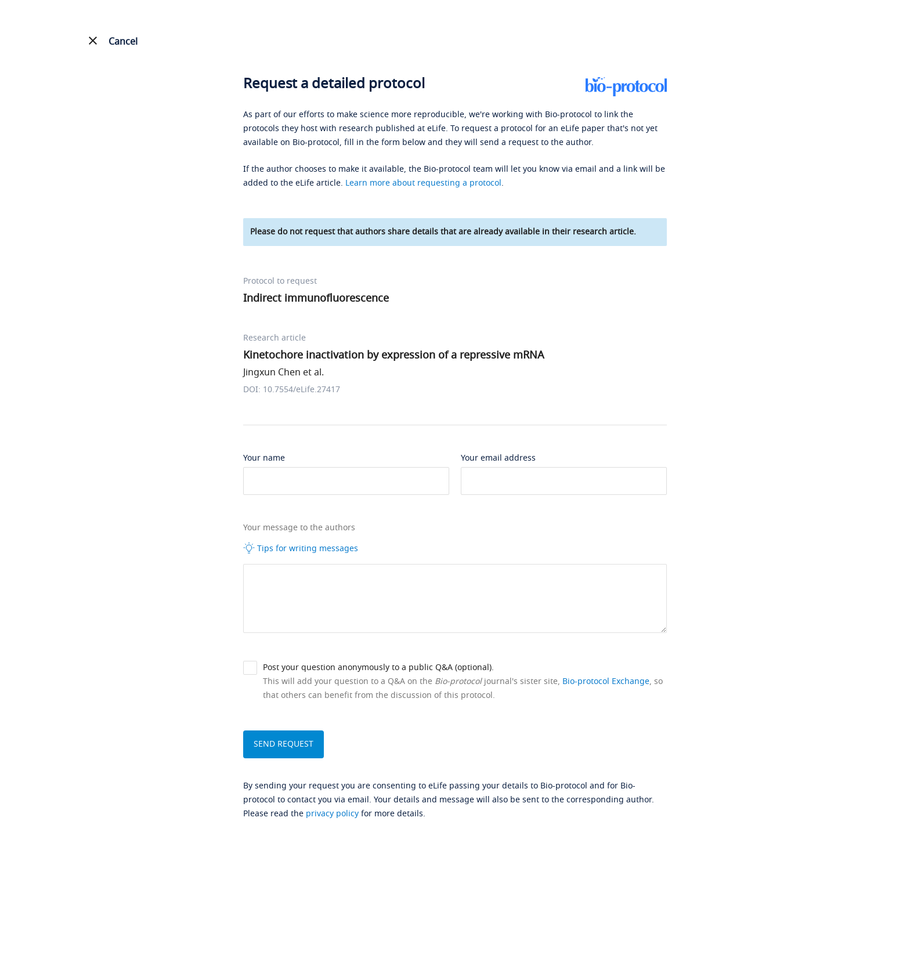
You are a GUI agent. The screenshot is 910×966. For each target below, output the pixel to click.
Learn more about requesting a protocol (423, 183)
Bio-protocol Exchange (605, 681)
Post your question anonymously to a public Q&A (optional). (378, 667)
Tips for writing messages (300, 548)
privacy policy (332, 814)
